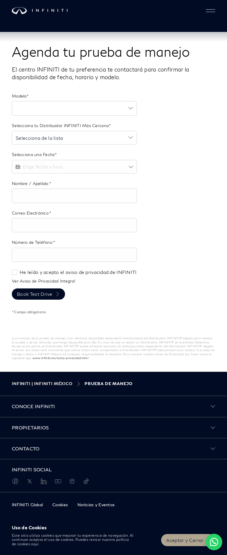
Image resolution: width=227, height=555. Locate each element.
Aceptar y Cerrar (185, 540)
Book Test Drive (35, 294)
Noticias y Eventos (96, 504)
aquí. (35, 544)
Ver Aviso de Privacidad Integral (43, 280)
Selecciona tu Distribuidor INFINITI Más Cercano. (60, 125)
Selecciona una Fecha (33, 154)
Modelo (19, 95)
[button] (210, 10)
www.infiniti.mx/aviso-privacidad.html (60, 358)
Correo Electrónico (30, 212)
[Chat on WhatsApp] (214, 542)
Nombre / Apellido (30, 183)
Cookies (60, 504)
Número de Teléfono (32, 242)
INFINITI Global (27, 504)
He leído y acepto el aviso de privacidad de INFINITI (78, 272)
